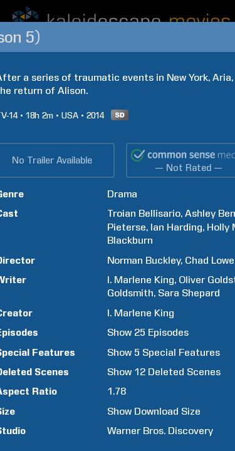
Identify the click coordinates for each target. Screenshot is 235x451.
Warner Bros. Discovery (160, 431)
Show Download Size (154, 411)
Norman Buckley (143, 260)
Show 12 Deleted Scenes (164, 372)
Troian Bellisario (143, 213)
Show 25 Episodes (148, 332)
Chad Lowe (209, 260)
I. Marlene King (140, 280)
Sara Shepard (189, 293)
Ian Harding (176, 227)
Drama (122, 194)
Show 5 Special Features (163, 352)
